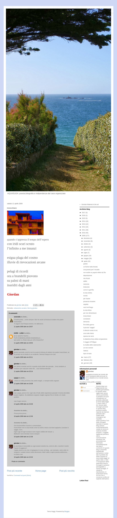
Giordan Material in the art (90, 204)
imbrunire (86, 287)
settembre (87, 247)
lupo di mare (87, 353)
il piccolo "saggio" (89, 327)
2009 (84, 235)
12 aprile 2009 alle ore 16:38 (23, 383)
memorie (86, 284)
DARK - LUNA (19, 333)
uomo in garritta (88, 290)
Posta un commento (18, 461)
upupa (16, 378)
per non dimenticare (89, 313)
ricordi (85, 296)
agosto (86, 250)
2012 (84, 227)
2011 (84, 230)
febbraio (87, 360)
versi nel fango (88, 307)
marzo (86, 357)
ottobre (86, 244)
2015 (84, 218)
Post (83, 387)
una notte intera (88, 333)
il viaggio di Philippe (89, 342)
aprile (86, 261)
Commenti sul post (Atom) (22, 475)
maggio (86, 258)
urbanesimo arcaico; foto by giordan (25, 308)
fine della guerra (88, 325)
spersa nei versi (88, 336)
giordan (16, 349)
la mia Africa (87, 310)
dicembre (87, 238)
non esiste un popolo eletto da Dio (94, 272)
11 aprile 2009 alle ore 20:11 (23, 357)
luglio (86, 252)
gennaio (86, 363)
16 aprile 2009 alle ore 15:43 (23, 457)
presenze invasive (89, 301)
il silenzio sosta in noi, (90, 330)
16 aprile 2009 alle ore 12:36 (23, 416)
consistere (86, 319)
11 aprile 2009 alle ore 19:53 (23, 343)
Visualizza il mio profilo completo (90, 382)
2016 (84, 215)
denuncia (86, 322)
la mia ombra (87, 293)
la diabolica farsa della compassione (95, 339)
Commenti (85, 391)
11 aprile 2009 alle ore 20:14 (23, 371)
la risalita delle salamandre (92, 345)
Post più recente (14, 471)
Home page (40, 471)
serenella (17, 317)
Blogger (66, 511)
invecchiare (87, 316)
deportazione (87, 275)
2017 (84, 212)
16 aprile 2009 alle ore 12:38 (23, 437)
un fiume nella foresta (90, 267)
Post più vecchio (66, 471)
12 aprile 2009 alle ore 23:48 (23, 404)
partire (85, 264)
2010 (84, 233)
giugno (86, 255)
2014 (84, 221)
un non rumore (88, 348)
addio (85, 281)
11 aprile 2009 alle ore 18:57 (23, 326)
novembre (87, 241)
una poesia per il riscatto (91, 269)
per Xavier (86, 298)
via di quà (86, 278)
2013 (84, 224)
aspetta (85, 304)
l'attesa (85, 351)
